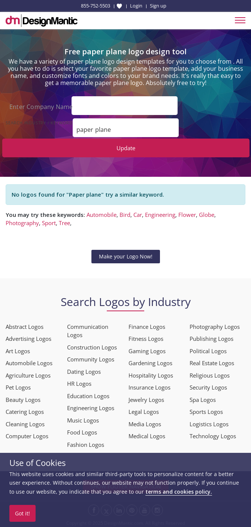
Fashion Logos (85, 442)
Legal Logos (143, 410)
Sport (49, 221)
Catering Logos (25, 410)
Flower (187, 212)
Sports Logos (206, 410)
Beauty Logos (23, 398)
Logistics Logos (209, 422)
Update (126, 146)
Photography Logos (215, 324)
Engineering (160, 212)
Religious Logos (210, 373)
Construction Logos (92, 345)
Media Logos (144, 422)
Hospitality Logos (150, 373)
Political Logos (208, 349)
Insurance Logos (149, 385)
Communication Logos (87, 329)
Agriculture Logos (28, 373)
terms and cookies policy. (178, 491)
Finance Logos (146, 324)
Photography (22, 221)
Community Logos (90, 357)
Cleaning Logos (25, 422)
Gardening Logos (150, 361)
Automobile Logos (29, 361)
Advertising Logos (28, 336)
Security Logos (208, 385)
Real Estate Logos (212, 361)
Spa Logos (203, 398)
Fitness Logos (145, 336)
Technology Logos (213, 434)
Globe (206, 212)
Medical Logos (146, 434)
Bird (125, 212)
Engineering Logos (90, 406)
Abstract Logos (24, 324)
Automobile (102, 212)
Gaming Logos (147, 349)
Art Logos (18, 349)
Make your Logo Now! (125, 254)
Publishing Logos (211, 336)
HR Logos (79, 381)
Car (137, 212)
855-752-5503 (95, 5)
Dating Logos (84, 369)
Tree (64, 221)
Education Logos (88, 394)
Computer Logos (27, 434)
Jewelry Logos (146, 398)
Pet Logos (18, 385)
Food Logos (82, 430)
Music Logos (83, 418)
